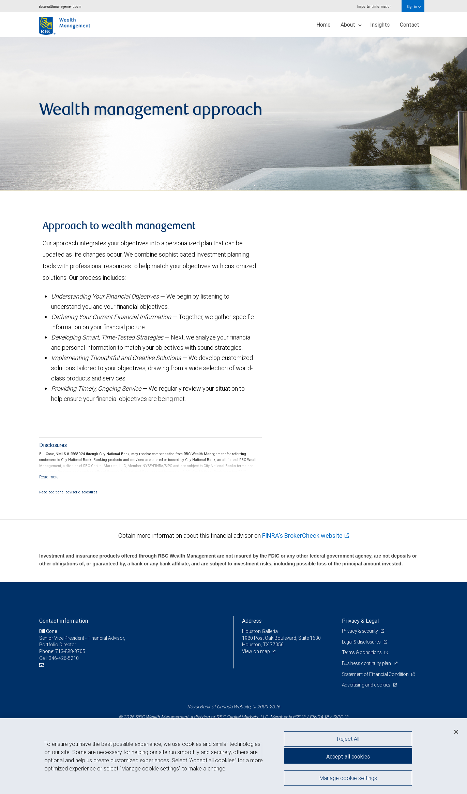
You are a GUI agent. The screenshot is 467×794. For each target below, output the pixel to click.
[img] (233, 114)
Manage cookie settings (348, 778)
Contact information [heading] (63, 620)
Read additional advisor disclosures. (69, 492)
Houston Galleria (260, 631)
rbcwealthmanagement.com (60, 6)
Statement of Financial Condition (376, 674)
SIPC (338, 717)
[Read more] (49, 476)
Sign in (414, 6)
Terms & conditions (362, 652)
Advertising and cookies (366, 685)
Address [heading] (251, 620)
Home (323, 24)
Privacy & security (360, 631)
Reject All (348, 738)
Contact (409, 24)
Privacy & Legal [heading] (360, 620)
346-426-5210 (64, 658)
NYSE (294, 717)
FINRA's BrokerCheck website (302, 535)
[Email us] (42, 665)
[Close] (456, 731)
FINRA (316, 717)
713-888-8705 (70, 651)
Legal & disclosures (362, 642)
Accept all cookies (348, 756)
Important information (374, 6)
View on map (256, 651)
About (351, 24)
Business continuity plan (367, 663)
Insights (380, 24)
